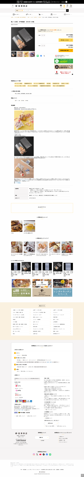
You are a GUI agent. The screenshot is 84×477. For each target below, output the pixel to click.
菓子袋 (35, 17)
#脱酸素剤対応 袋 (28, 83)
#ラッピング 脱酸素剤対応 (39, 83)
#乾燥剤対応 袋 (56, 83)
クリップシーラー (24, 179)
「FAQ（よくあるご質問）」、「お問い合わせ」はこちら (55, 426)
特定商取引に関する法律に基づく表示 (48, 469)
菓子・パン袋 (30, 17)
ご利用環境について (48, 418)
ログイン (18, 355)
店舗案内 (57, 469)
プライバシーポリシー (62, 442)
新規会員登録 (24, 355)
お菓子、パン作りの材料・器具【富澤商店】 (18, 17)
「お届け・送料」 (49, 362)
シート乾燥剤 (18, 182)
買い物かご (18, 360)
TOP (21, 469)
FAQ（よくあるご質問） (63, 438)
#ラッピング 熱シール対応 (20, 85)
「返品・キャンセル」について (50, 409)
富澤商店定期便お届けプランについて (43, 360)
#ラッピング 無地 (18, 83)
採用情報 (62, 469)
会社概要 (42, 440)
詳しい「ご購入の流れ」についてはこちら (24, 371)
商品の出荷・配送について (59, 56)
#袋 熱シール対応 (65, 83)
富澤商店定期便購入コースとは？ (61, 55)
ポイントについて (32, 360)
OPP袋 (39, 17)
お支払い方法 (30, 366)
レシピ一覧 (29, 469)
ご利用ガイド (61, 436)
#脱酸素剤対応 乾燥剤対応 (45, 85)
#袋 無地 (48, 83)
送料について (25, 360)
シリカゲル (17, 181)
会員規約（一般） (62, 440)
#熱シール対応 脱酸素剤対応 (58, 85)
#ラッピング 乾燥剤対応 (33, 85)
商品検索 (24, 469)
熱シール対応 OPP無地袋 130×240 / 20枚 (23, 93)
